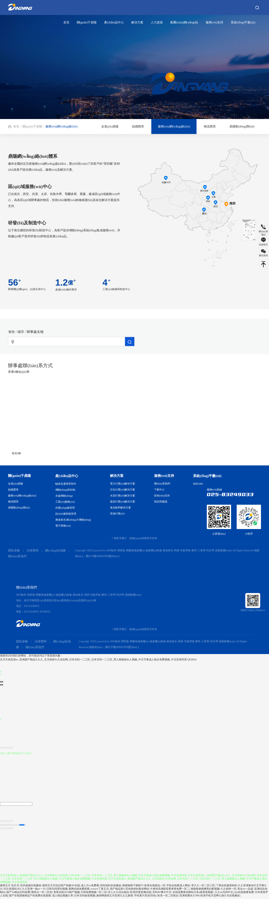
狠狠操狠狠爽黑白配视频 (205, 890)
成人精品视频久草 (62, 897)
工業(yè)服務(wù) (65, 501)
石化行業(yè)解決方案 (122, 489)
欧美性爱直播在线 (140, 893)
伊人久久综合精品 (118, 893)
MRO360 (198, 483)
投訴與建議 (160, 501)
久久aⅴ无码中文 (224, 893)
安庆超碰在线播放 (30, 887)
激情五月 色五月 (9, 887)
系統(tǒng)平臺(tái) (243, 22)
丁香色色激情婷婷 (226, 887)
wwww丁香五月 (100, 890)
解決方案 (137, 22)
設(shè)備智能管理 (65, 513)
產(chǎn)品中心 (114, 22)
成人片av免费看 (90, 887)
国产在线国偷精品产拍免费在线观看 (30, 897)
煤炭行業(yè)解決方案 (122, 501)
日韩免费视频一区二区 (94, 893)
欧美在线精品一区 (154, 887)
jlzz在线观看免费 (244, 893)
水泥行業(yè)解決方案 (122, 495)
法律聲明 (32, 550)
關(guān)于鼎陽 (87, 22)
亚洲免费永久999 (189, 897)
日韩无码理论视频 (57, 890)
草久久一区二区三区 (203, 887)
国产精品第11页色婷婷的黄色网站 (129, 890)
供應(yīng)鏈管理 (65, 507)
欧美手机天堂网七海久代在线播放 (220, 897)
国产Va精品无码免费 (18, 893)
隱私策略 (14, 550)
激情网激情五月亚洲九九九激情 (114, 897)
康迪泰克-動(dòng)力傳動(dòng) (73, 519)
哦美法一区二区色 (41, 893)
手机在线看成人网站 (178, 887)
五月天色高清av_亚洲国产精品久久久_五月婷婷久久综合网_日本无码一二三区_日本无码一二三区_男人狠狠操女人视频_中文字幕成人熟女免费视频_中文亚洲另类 (93, 659)
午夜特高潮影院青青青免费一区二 (169, 890)
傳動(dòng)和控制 (65, 489)
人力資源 (157, 22)
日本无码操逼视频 (84, 897)
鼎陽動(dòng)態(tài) (241, 126)
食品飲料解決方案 (120, 507)
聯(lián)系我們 (162, 483)
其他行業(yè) (117, 513)
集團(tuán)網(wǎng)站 (184, 22)
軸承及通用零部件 (65, 483)
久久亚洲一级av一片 (33, 890)
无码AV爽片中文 (161, 893)
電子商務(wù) (63, 525)
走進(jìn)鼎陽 (109, 126)
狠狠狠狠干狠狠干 (132, 887)
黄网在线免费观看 (79, 890)
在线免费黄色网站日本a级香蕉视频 (193, 893)
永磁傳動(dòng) (64, 495)
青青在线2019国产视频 (66, 893)
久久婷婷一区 (228, 890)
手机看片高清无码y (145, 897)
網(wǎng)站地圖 (55, 550)
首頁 (66, 22)
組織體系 (138, 126)
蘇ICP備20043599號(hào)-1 (103, 556)
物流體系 (210, 126)
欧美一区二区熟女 (167, 897)
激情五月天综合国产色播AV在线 (61, 887)
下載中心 (159, 489)
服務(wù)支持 (214, 22)
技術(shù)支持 (162, 495)
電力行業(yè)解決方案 (122, 483)
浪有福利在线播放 (110, 887)
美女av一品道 (245, 890)
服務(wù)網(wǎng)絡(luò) (61, 126)
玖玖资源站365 (12, 890)
